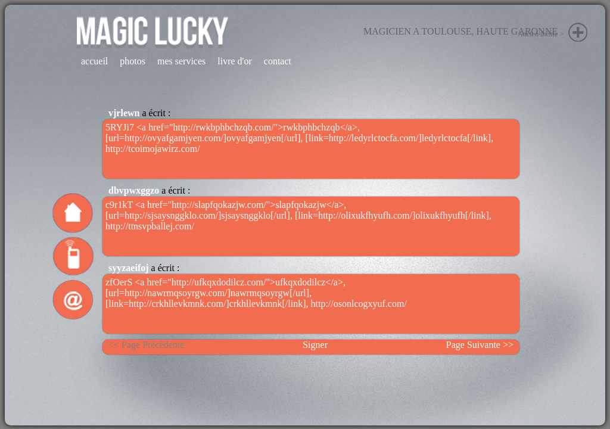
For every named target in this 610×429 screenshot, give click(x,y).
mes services (181, 61)
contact (277, 61)
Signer (315, 345)
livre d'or (234, 61)
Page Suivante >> (479, 345)
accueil (94, 61)
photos (132, 61)
